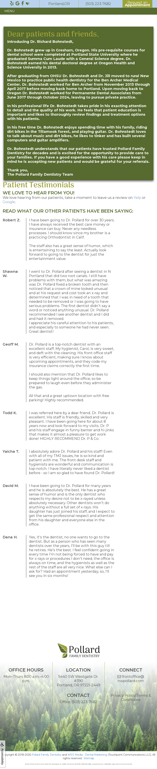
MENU (9, 11)
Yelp (137, 197)
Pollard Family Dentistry (46, 754)
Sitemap (89, 758)
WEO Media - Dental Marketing (87, 754)
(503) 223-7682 (84, 702)
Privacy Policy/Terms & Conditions (131, 697)
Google (9, 202)
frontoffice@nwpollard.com (131, 678)
